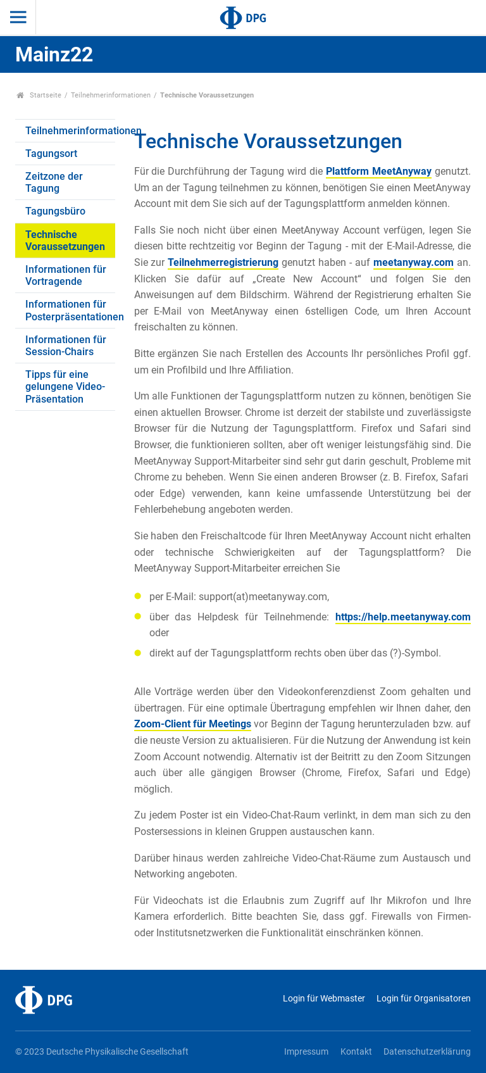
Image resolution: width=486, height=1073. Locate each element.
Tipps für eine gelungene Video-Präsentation (65, 386)
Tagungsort (51, 153)
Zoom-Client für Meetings (193, 724)
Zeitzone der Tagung (54, 182)
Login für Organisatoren (424, 998)
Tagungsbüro (55, 211)
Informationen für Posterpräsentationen (70, 310)
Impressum (306, 1051)
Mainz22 (54, 54)
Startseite (38, 95)
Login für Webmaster (324, 998)
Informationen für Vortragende (65, 275)
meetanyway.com (413, 262)
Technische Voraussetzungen (65, 241)
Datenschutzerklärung (427, 1051)
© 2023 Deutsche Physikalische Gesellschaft (102, 1051)
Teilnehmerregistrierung (223, 262)
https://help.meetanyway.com (403, 617)
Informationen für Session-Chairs (65, 346)
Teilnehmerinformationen (111, 95)
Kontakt (356, 1051)
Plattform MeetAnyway (379, 171)
